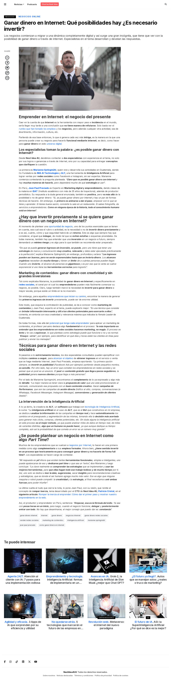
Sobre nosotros (49, 676)
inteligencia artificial (75, 520)
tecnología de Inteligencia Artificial (102, 406)
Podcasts (32, 4)
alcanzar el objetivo (63, 358)
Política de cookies (120, 676)
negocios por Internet (80, 445)
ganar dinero (57, 515)
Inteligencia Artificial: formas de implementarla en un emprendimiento (64, 581)
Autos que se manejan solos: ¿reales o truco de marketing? (148, 579)
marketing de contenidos (53, 520)
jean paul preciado (27, 525)
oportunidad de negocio (61, 226)
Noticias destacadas (65, 676)
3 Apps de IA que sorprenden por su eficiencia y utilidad (23, 625)
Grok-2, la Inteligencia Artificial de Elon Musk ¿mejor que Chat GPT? (106, 579)
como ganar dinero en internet (51, 525)
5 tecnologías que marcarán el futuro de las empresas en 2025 (64, 626)
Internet (44, 515)
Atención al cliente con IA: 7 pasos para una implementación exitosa (23, 579)
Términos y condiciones (83, 676)
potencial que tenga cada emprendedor (69, 323)
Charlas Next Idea (50, 4)
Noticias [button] (18, 4)
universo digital (54, 143)
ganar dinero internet (28, 515)
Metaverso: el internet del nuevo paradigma (106, 625)
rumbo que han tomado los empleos (37, 128)
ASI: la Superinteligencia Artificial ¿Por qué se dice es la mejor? (148, 625)
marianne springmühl (96, 520)
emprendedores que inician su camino (67, 296)
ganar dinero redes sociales (96, 515)
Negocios (10, 17)
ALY (63, 173)
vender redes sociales (29, 520)
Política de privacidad (103, 676)
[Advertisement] (148, 87)
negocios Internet (73, 515)
